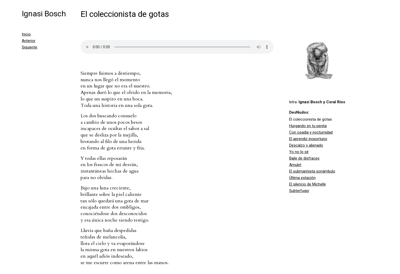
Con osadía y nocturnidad (311, 132)
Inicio (26, 34)
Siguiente (29, 47)
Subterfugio (299, 190)
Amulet (295, 164)
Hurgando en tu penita (308, 126)
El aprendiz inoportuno (308, 138)
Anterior (28, 40)
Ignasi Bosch (44, 13)
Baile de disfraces (304, 158)
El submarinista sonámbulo (312, 171)
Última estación (302, 177)
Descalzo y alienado (306, 145)
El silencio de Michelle (307, 184)
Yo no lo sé (299, 151)
